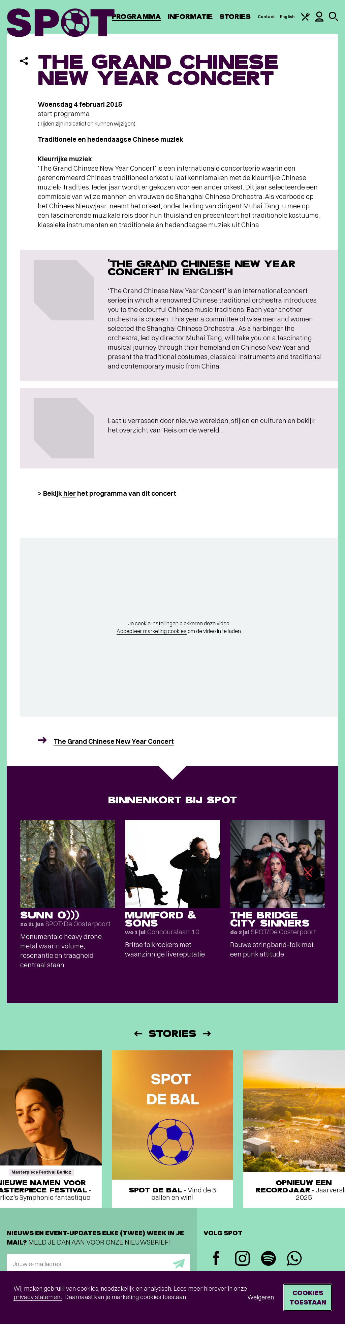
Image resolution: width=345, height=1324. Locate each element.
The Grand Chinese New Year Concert (114, 741)
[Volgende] (207, 1034)
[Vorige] (137, 1034)
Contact (266, 16)
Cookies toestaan (307, 1297)
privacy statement (37, 1297)
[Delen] (24, 61)
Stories (235, 16)
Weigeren (260, 1297)
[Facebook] (216, 1259)
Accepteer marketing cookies (152, 631)
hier (69, 493)
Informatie (190, 16)
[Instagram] (242, 1259)
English (287, 16)
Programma (136, 16)
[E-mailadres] (98, 1264)
